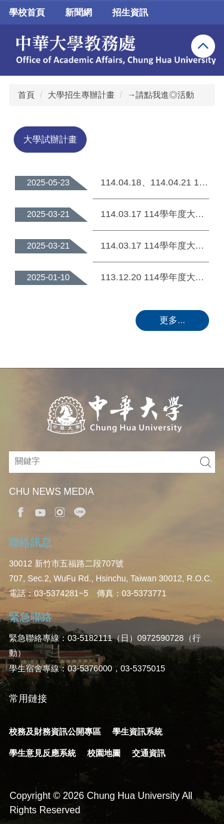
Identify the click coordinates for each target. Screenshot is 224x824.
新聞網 (78, 12)
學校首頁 (27, 12)
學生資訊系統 (137, 731)
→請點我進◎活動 (160, 95)
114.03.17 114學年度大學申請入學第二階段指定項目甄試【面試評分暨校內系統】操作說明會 (154, 245)
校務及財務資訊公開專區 (55, 731)
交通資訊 (148, 753)
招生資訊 (130, 12)
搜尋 (205, 462)
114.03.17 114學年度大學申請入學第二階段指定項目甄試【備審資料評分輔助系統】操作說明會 (154, 214)
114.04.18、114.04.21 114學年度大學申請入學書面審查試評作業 (154, 182)
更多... (172, 320)
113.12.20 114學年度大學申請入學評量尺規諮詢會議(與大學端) (154, 277)
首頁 (26, 95)
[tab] (50, 139)
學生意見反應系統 (42, 753)
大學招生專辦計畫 (81, 95)
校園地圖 (104, 753)
